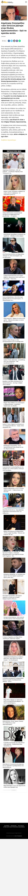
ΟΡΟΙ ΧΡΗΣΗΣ (21, 882)
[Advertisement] (14, 57)
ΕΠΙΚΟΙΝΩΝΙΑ (14, 882)
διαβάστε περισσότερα (8, 168)
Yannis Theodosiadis (18, 893)
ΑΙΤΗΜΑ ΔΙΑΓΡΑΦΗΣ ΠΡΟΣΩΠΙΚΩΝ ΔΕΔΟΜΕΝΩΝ (14, 884)
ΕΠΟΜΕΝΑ (13, 847)
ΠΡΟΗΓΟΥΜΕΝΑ (6, 847)
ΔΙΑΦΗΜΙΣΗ (6, 882)
